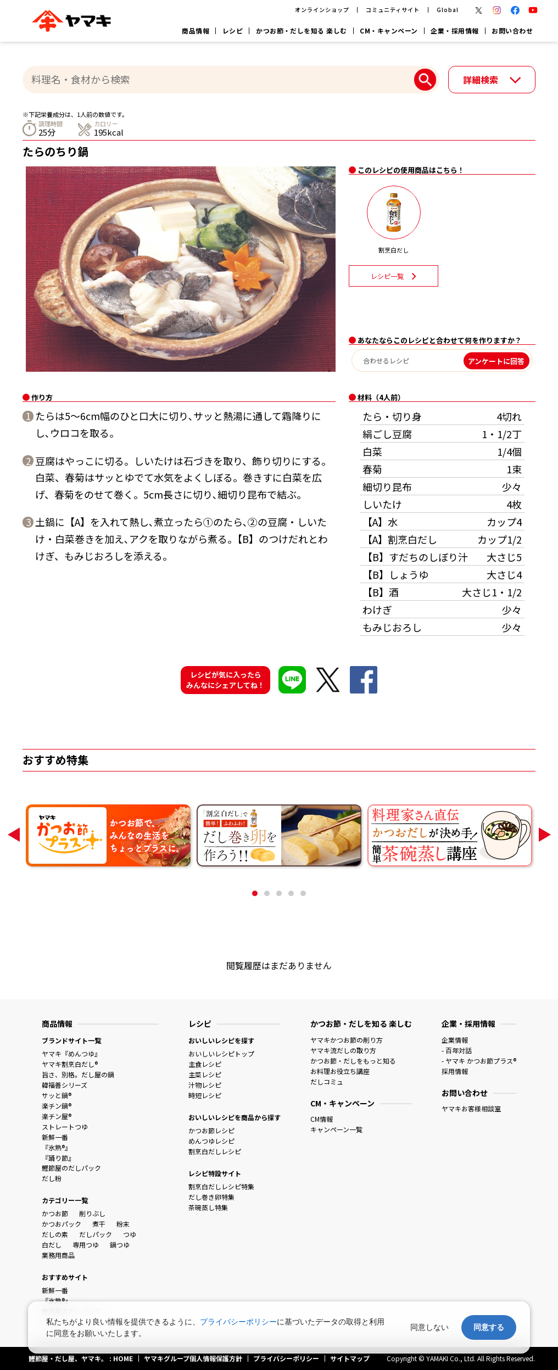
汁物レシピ (204, 1084)
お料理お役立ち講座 (340, 1071)
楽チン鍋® (56, 1105)
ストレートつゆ (65, 1126)
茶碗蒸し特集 (208, 1207)
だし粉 (52, 1178)
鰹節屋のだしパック (71, 1167)
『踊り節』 (58, 1157)
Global (448, 9)
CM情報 (321, 1118)
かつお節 (55, 1213)
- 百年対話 (457, 1050)
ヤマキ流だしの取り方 (343, 1050)
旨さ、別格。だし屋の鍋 (78, 1074)
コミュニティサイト (393, 9)
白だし (52, 1244)
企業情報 (455, 1039)
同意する (488, 1327)
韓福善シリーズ (64, 1084)
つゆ (129, 1234)
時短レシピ (204, 1095)
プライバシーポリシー (238, 1321)
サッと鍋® (56, 1095)
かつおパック (61, 1223)
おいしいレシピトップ (221, 1053)
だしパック (95, 1234)
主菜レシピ (204, 1074)
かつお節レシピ (211, 1130)
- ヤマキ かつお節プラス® (479, 1060)
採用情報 (455, 1071)
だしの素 (55, 1234)
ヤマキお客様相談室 (471, 1108)
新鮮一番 (55, 1137)
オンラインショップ (322, 9)
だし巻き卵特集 (211, 1196)
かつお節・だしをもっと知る (353, 1060)
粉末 (123, 1223)
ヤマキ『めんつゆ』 (71, 1053)
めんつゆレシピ (211, 1140)
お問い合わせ (512, 30)
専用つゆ (85, 1244)
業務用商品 (58, 1255)
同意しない (429, 1327)
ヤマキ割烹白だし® (70, 1064)
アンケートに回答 (496, 360)
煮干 (98, 1223)
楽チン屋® (56, 1116)
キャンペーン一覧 (336, 1129)
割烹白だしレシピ (214, 1151)
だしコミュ (326, 1081)
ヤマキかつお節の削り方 (346, 1039)
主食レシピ (204, 1064)
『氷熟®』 (56, 1147)
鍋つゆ (120, 1244)
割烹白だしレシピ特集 (221, 1186)
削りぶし (92, 1213)
